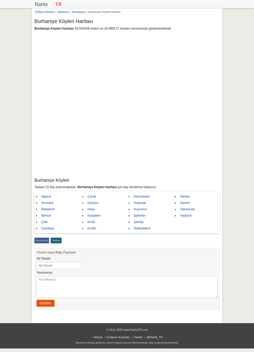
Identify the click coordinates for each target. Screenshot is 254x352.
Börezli (46, 215)
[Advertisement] (127, 149)
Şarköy (139, 222)
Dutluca (92, 203)
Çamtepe (47, 228)
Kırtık (91, 222)
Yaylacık (186, 215)
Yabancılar (187, 209)
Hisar (91, 209)
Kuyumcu (140, 209)
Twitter (56, 240)
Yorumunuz (44, 272)
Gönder (45, 306)
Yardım (138, 340)
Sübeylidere (142, 228)
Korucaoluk (142, 196)
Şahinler (139, 215)
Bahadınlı (48, 209)
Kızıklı (91, 228)
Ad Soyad (43, 258)
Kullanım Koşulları (118, 340)
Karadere (94, 215)
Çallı (44, 222)
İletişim (98, 340)
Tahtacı (185, 196)
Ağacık (46, 196)
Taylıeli (185, 203)
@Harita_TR (155, 340)
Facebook (41, 240)
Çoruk (91, 196)
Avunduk (47, 203)
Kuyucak (140, 203)
